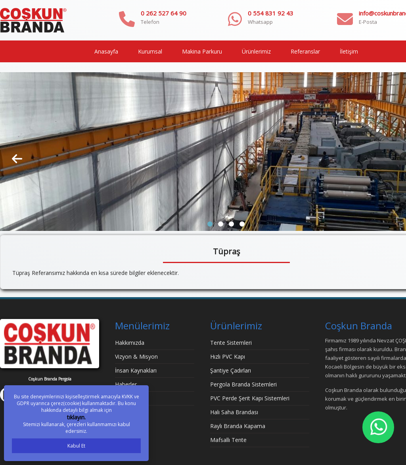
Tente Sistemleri (231, 342)
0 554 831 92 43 (270, 13)
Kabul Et (76, 445)
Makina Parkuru (202, 51)
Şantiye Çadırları (230, 370)
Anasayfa (106, 51)
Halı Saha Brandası (234, 412)
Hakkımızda (129, 342)
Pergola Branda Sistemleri (243, 384)
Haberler (126, 384)
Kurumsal (150, 51)
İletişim (349, 51)
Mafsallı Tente (228, 440)
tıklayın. (76, 417)
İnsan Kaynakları (136, 370)
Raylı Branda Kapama (237, 426)
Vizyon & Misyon (136, 356)
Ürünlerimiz (256, 51)
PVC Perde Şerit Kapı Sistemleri (249, 398)
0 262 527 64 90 (163, 13)
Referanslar (305, 51)
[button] (210, 224)
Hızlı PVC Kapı (227, 356)
